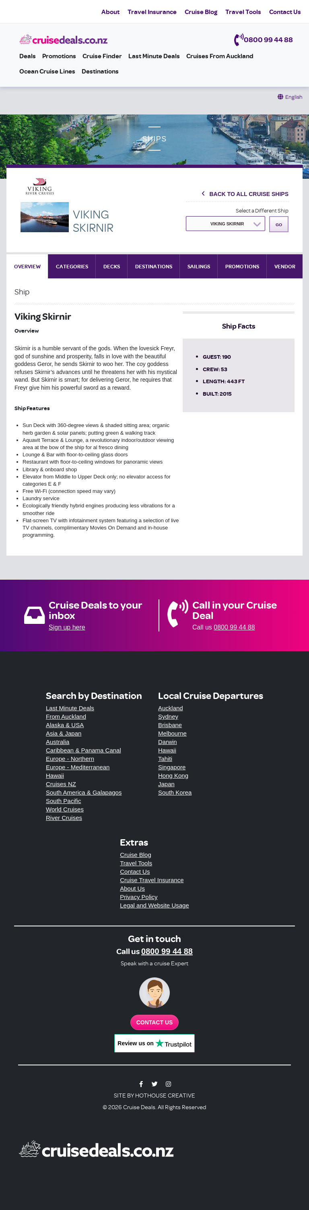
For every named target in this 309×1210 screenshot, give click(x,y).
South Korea (175, 792)
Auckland (170, 708)
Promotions (59, 55)
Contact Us (285, 11)
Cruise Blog (201, 11)
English (294, 96)
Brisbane (170, 725)
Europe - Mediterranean (77, 767)
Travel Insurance (152, 11)
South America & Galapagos (84, 792)
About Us (132, 888)
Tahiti (165, 758)
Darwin (167, 741)
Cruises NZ (61, 784)
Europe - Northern (70, 758)
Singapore (171, 767)
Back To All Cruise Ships (248, 194)
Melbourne (172, 733)
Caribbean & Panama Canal (83, 750)
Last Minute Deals (154, 55)
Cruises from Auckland (219, 55)
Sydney (168, 716)
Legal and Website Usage (154, 905)
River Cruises (64, 817)
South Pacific (63, 800)
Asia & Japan (63, 733)
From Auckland (66, 716)
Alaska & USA (65, 725)
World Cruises (65, 809)
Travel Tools (243, 11)
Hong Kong (173, 775)
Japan (166, 784)
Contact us (154, 1022)
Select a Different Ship (262, 210)
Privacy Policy (138, 896)
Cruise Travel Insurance (151, 880)
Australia (57, 741)
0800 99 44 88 (268, 39)
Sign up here (67, 627)
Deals (27, 55)
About (110, 11)
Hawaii (55, 775)
